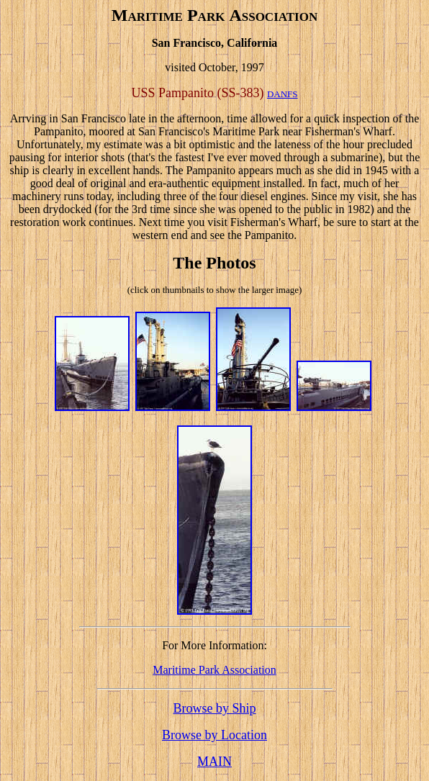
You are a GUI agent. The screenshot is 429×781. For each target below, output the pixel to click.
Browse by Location (214, 735)
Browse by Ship (214, 708)
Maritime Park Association (214, 670)
